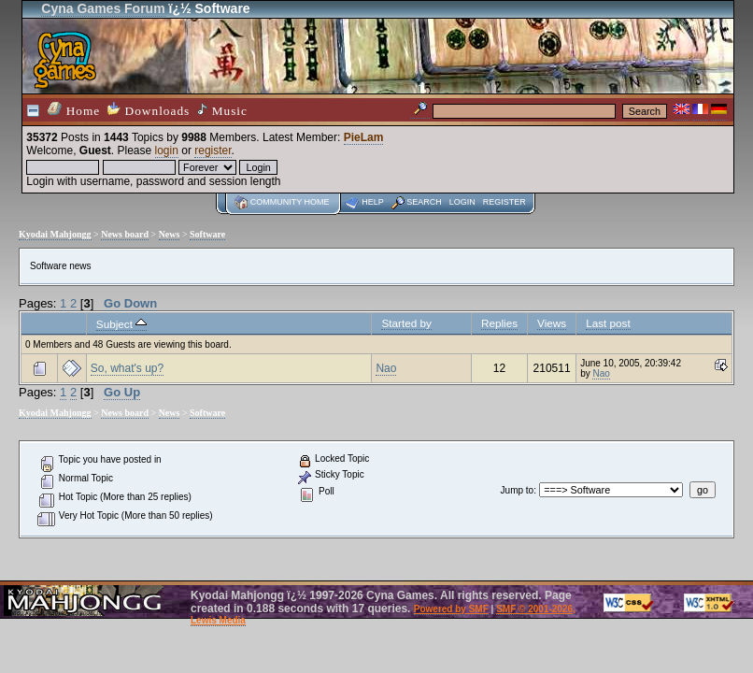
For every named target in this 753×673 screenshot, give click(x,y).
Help (373, 202)
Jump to (517, 490)
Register (504, 202)
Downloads (148, 110)
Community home (290, 202)
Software (207, 234)
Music (222, 110)
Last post (608, 323)
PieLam (364, 137)
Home (74, 110)
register (212, 150)
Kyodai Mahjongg (55, 234)
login (166, 150)
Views (551, 323)
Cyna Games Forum (102, 8)
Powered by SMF (451, 609)
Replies (499, 323)
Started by (406, 323)
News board (125, 234)
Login (462, 202)
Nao (386, 368)
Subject (121, 324)
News (169, 234)
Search (424, 202)
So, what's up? (127, 368)
